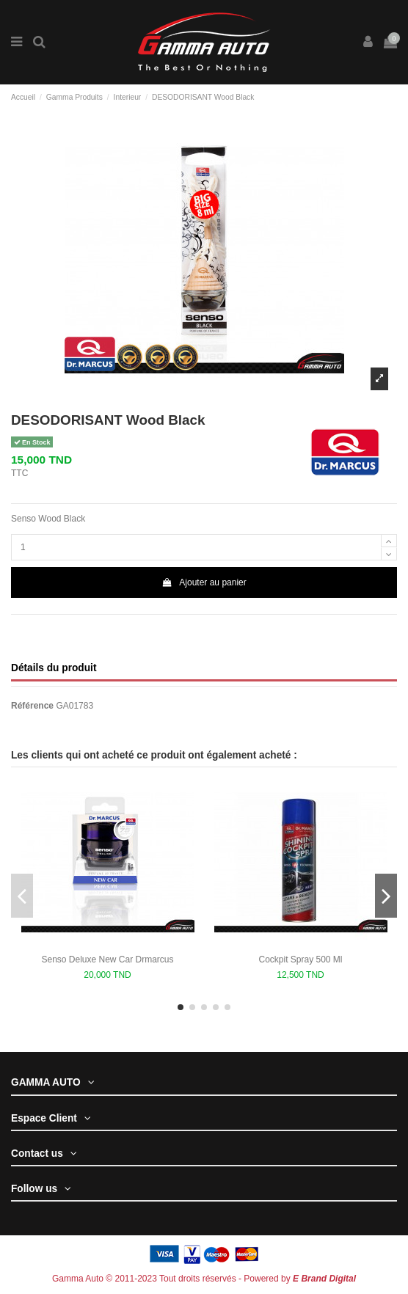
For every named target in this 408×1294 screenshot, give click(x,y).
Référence (32, 706)
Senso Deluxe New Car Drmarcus (107, 959)
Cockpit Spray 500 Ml (300, 959)
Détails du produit (53, 667)
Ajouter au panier (204, 582)
